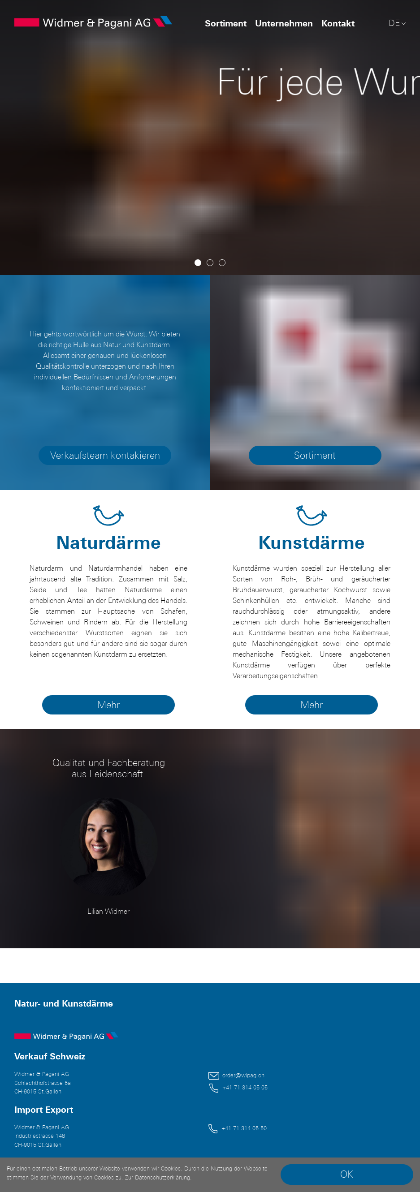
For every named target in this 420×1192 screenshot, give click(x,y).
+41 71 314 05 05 (245, 1087)
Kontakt (338, 23)
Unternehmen (284, 23)
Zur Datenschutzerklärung (157, 1177)
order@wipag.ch (243, 1075)
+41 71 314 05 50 (244, 1128)
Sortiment (226, 23)
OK (346, 1174)
